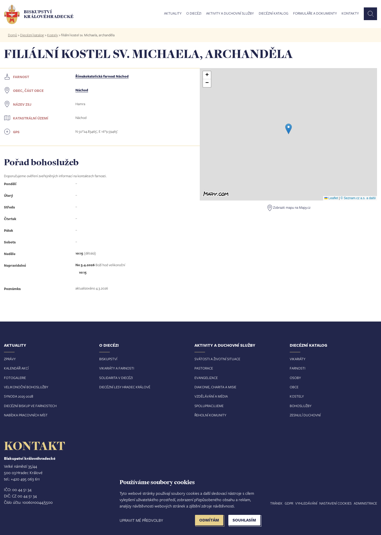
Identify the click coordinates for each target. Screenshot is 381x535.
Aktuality (173, 13)
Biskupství (108, 358)
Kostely (52, 35)
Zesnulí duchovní (305, 415)
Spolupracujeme (209, 405)
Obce (294, 387)
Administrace (365, 503)
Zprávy (10, 358)
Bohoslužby (300, 405)
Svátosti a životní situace (217, 358)
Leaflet (331, 198)
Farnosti (297, 368)
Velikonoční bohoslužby (26, 387)
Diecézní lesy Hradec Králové (124, 387)
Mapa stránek (270, 503)
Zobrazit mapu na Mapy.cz (291, 207)
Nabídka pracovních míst (26, 415)
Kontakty (350, 13)
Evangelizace (206, 377)
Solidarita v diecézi (116, 377)
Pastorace (203, 368)
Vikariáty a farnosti (116, 368)
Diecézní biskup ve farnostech (30, 405)
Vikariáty (297, 358)
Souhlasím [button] (244, 520)
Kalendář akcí (16, 368)
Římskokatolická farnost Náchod (102, 76)
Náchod (81, 90)
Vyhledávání (306, 503)
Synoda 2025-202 (17, 396)
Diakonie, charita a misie (215, 387)
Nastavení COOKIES (335, 503)
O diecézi (193, 13)
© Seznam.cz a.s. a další (358, 198)
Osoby (295, 377)
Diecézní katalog (273, 13)
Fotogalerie (15, 377)
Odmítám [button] (209, 520)
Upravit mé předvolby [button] (141, 520)
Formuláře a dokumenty (315, 13)
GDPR (289, 503)
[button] (288, 128)
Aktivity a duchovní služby (230, 13)
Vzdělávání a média (211, 396)
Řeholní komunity (210, 415)
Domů (12, 35)
